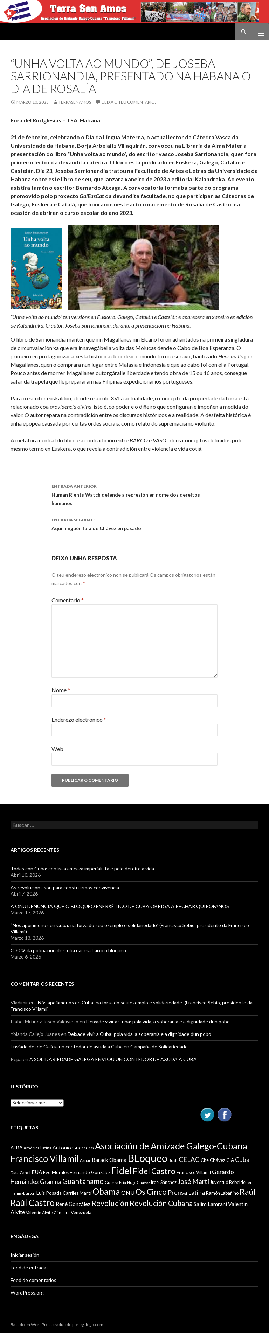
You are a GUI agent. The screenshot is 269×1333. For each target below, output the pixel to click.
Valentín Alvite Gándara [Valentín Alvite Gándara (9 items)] (48, 1212)
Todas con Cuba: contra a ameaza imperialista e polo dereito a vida (82, 868)
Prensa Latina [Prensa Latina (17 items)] (186, 1192)
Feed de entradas (30, 1267)
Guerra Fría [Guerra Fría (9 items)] (115, 1182)
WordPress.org (27, 1293)
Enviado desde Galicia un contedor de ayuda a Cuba (67, 1047)
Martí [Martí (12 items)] (85, 1193)
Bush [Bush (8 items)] (173, 1160)
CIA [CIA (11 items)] (230, 1160)
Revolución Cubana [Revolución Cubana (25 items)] (161, 1203)
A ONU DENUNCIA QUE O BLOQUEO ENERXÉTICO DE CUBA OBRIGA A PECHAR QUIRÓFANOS (120, 906)
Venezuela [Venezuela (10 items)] (81, 1212)
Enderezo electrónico (78, 719)
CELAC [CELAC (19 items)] (189, 1159)
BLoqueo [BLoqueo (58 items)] (147, 1158)
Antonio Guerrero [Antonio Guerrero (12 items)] (73, 1147)
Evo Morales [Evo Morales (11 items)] (56, 1172)
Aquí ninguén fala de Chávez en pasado (134, 523)
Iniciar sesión (25, 1255)
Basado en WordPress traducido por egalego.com (57, 1324)
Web (57, 748)
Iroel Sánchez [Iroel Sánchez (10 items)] (164, 1182)
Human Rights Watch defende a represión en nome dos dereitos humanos (134, 494)
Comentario (67, 600)
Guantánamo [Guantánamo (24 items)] (83, 1181)
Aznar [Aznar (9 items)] (85, 1160)
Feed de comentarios (33, 1280)
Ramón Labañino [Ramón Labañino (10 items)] (222, 1193)
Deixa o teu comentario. (129, 102)
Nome (60, 690)
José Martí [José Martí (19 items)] (193, 1181)
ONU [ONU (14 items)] (127, 1192)
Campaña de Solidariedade (159, 1047)
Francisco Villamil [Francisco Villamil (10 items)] (194, 1172)
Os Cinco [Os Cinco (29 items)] (151, 1192)
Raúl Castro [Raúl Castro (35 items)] (33, 1203)
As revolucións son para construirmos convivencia (65, 887)
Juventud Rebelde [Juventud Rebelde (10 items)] (228, 1182)
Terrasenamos (74, 102)
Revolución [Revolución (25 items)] (110, 1203)
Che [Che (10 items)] (205, 1160)
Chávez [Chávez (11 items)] (217, 1160)
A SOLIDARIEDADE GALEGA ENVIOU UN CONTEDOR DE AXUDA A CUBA (113, 1059)
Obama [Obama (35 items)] (106, 1191)
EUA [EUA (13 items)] (37, 1172)
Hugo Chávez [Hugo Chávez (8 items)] (138, 1182)
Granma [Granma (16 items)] (50, 1181)
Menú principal (258, 31)
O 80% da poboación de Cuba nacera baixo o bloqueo (68, 950)
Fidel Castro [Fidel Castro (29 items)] (154, 1171)
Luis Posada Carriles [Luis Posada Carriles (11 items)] (57, 1193)
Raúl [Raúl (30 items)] (248, 1192)
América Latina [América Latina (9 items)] (37, 1147)
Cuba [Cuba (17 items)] (242, 1159)
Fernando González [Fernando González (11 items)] (90, 1172)
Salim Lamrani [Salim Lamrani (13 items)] (210, 1204)
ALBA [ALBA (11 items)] (16, 1147)
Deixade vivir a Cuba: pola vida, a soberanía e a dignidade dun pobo (158, 1021)
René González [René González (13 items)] (73, 1204)
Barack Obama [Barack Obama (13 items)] (109, 1160)
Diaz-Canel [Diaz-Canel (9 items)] (20, 1172)
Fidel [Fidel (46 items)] (121, 1170)
